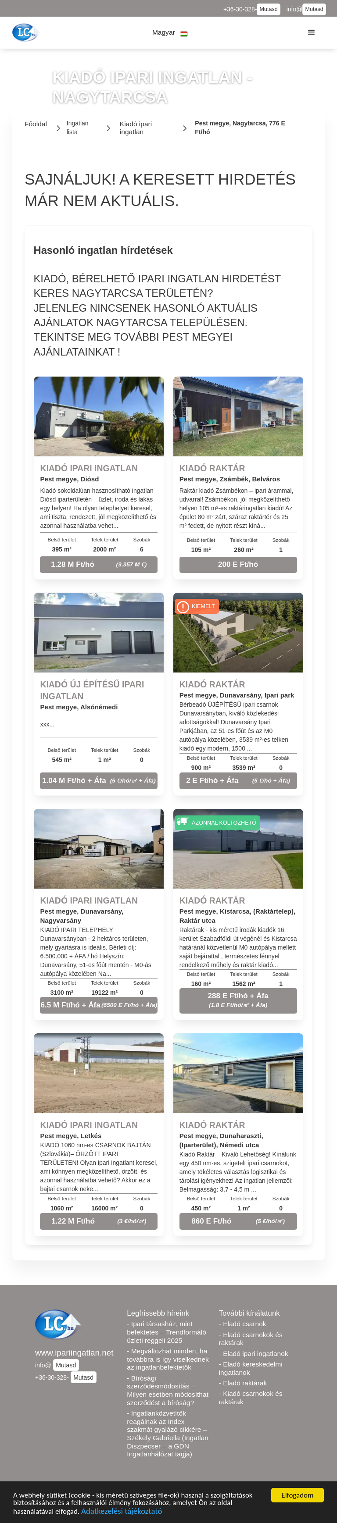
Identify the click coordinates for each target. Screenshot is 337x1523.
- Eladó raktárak (243, 1383)
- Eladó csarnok (242, 1323)
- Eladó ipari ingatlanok (253, 1353)
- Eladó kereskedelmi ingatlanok (251, 1368)
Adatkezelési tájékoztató (121, 1512)
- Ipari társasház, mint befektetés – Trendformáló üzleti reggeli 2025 (166, 1332)
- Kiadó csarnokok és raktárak (251, 1398)
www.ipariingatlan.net (74, 1352)
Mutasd (268, 9)
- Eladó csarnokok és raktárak (251, 1339)
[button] (170, 32)
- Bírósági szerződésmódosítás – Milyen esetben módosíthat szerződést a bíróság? (167, 1390)
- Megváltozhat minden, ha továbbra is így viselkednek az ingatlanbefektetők (167, 1359)
